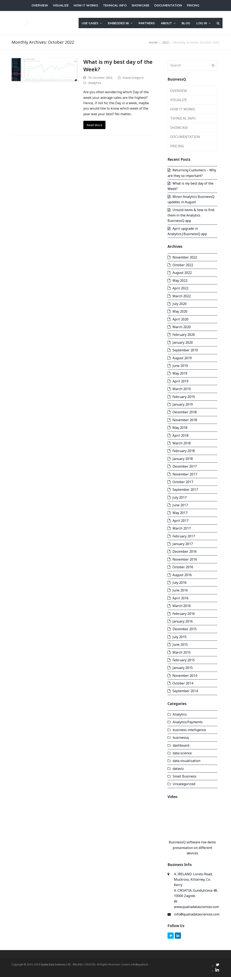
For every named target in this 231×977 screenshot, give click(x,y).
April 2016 (180, 598)
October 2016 (182, 567)
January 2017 (182, 544)
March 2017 (181, 528)
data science (182, 753)
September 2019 (185, 350)
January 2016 (182, 621)
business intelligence (189, 730)
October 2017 (182, 482)
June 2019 (180, 365)
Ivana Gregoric (133, 77)
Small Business (184, 776)
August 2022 (182, 272)
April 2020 (180, 319)
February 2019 (183, 396)
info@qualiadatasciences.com (196, 914)
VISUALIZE (178, 100)
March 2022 (181, 296)
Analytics (94, 83)
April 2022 (180, 288)
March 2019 (181, 389)
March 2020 (181, 327)
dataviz (178, 768)
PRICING (177, 146)
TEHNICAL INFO (183, 118)
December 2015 (184, 629)
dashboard (181, 745)
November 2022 (184, 257)
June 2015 (180, 644)
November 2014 (184, 675)
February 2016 (183, 613)
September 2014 (185, 691)
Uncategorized (184, 784)
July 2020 (179, 303)
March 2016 (181, 605)
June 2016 (180, 590)
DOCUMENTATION (185, 136)
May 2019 (179, 373)
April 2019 (180, 381)
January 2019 (182, 404)
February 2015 (183, 660)
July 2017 (179, 497)
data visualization (186, 760)
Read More (94, 125)
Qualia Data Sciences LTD (56, 964)
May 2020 (179, 311)
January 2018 (182, 458)
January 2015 (182, 667)
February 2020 (183, 334)
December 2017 (184, 466)
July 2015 (179, 637)
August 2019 (182, 358)
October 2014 (182, 683)
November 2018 (184, 420)
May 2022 (179, 280)
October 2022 (182, 265)
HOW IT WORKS (182, 109)
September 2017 (185, 489)
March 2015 (181, 652)
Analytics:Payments (188, 722)
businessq (181, 737)
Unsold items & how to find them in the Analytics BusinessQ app (191, 215)
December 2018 (184, 412)
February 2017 (183, 536)
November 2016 (184, 559)
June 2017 (180, 505)
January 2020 (182, 342)
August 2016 (182, 575)
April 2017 (180, 520)
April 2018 (180, 435)
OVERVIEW (178, 90)
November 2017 (184, 474)
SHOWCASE (179, 127)
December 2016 (184, 551)
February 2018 (183, 451)
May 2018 (179, 427)
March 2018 (181, 443)
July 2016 (179, 582)
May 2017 (179, 512)
